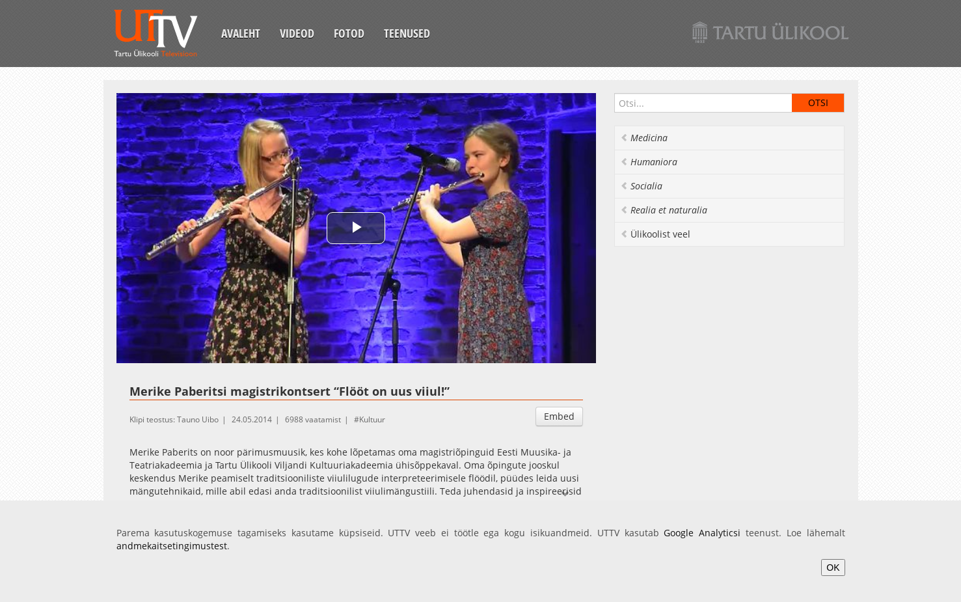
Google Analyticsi (702, 533)
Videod (297, 33)
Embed (559, 416)
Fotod (349, 33)
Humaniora (648, 162)
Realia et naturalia (663, 210)
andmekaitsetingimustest (171, 546)
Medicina (644, 137)
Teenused (407, 33)
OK (832, 567)
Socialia (641, 186)
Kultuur (372, 419)
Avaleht (240, 33)
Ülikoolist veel (655, 234)
